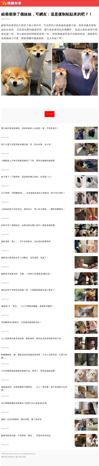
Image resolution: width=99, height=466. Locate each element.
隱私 (20, 457)
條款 (17, 457)
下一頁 (49, 114)
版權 (24, 457)
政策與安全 (11, 457)
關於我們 (4, 457)
